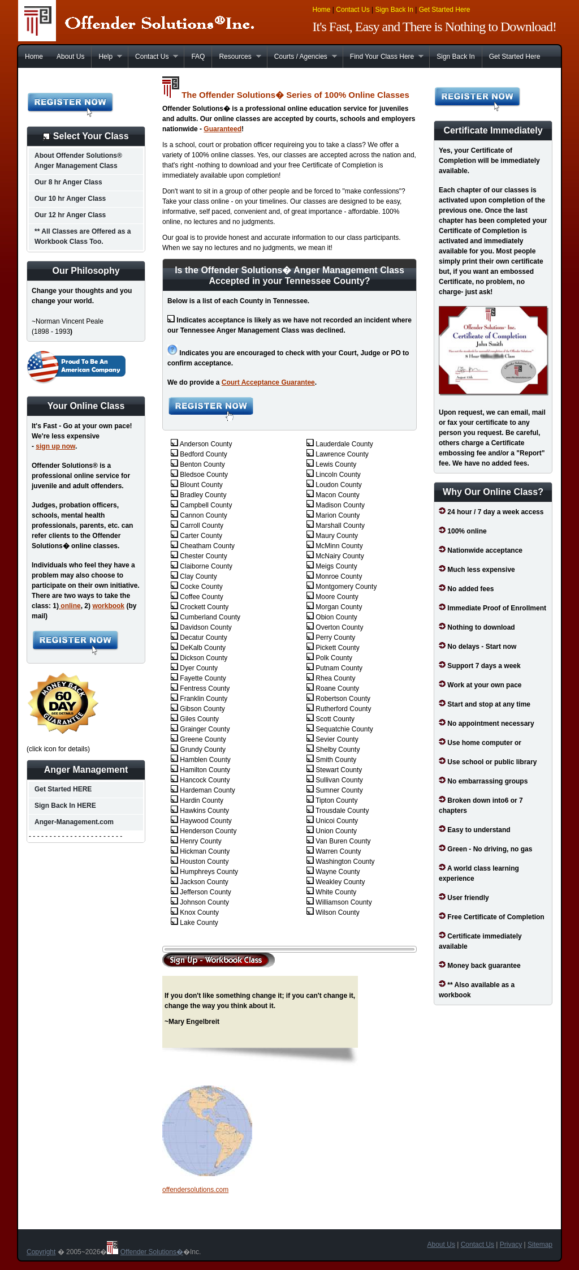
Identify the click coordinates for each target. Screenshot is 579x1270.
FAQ (198, 57)
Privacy (511, 1245)
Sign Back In (394, 10)
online (70, 606)
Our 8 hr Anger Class (68, 182)
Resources (236, 57)
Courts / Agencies (302, 57)
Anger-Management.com (74, 822)
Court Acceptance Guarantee (268, 382)
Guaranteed (222, 129)
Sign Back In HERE (65, 806)
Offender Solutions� (151, 1252)
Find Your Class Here (383, 57)
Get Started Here (444, 10)
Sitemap (540, 1245)
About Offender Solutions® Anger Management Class (78, 161)
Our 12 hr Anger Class (70, 215)
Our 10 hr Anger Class (70, 199)
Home (322, 10)
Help (106, 57)
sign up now (55, 446)
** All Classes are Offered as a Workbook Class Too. (82, 236)
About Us (70, 57)
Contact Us (352, 10)
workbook (108, 606)
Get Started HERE (63, 789)
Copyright (41, 1252)
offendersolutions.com (195, 1190)
